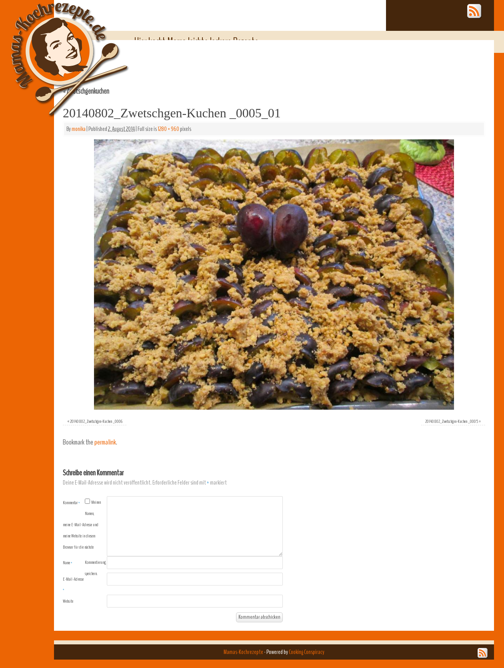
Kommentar (71, 502)
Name (67, 562)
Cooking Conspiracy (306, 652)
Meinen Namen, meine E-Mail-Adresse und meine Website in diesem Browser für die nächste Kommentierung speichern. (84, 538)
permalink (105, 442)
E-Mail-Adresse (73, 584)
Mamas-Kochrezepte (58, 50)
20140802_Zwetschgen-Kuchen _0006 (96, 421)
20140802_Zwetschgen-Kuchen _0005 (451, 421)
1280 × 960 (168, 129)
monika (79, 129)
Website (68, 601)
